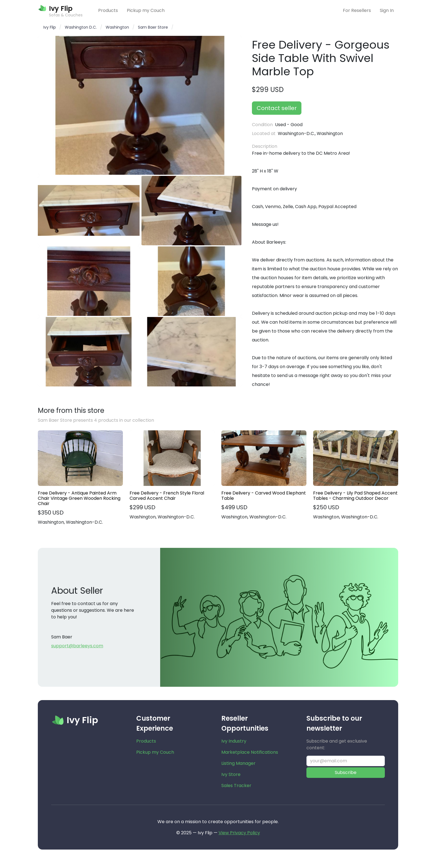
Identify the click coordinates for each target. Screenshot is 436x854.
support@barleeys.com (77, 646)
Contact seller (277, 108)
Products (108, 10)
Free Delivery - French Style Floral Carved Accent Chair (167, 495)
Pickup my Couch (146, 10)
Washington (117, 27)
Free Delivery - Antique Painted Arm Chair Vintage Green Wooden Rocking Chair (79, 498)
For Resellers (357, 10)
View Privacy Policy (239, 833)
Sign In (387, 10)
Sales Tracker (236, 785)
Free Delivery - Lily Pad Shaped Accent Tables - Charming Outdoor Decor (355, 495)
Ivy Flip (49, 27)
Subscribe (345, 772)
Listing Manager (238, 763)
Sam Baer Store (153, 27)
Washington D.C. (81, 27)
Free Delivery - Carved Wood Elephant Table (263, 495)
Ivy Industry (233, 741)
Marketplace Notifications (249, 752)
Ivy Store (231, 774)
